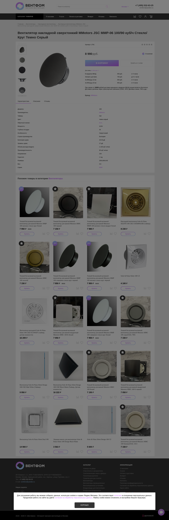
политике (118, 495)
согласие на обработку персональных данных (73, 498)
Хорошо (84, 505)
